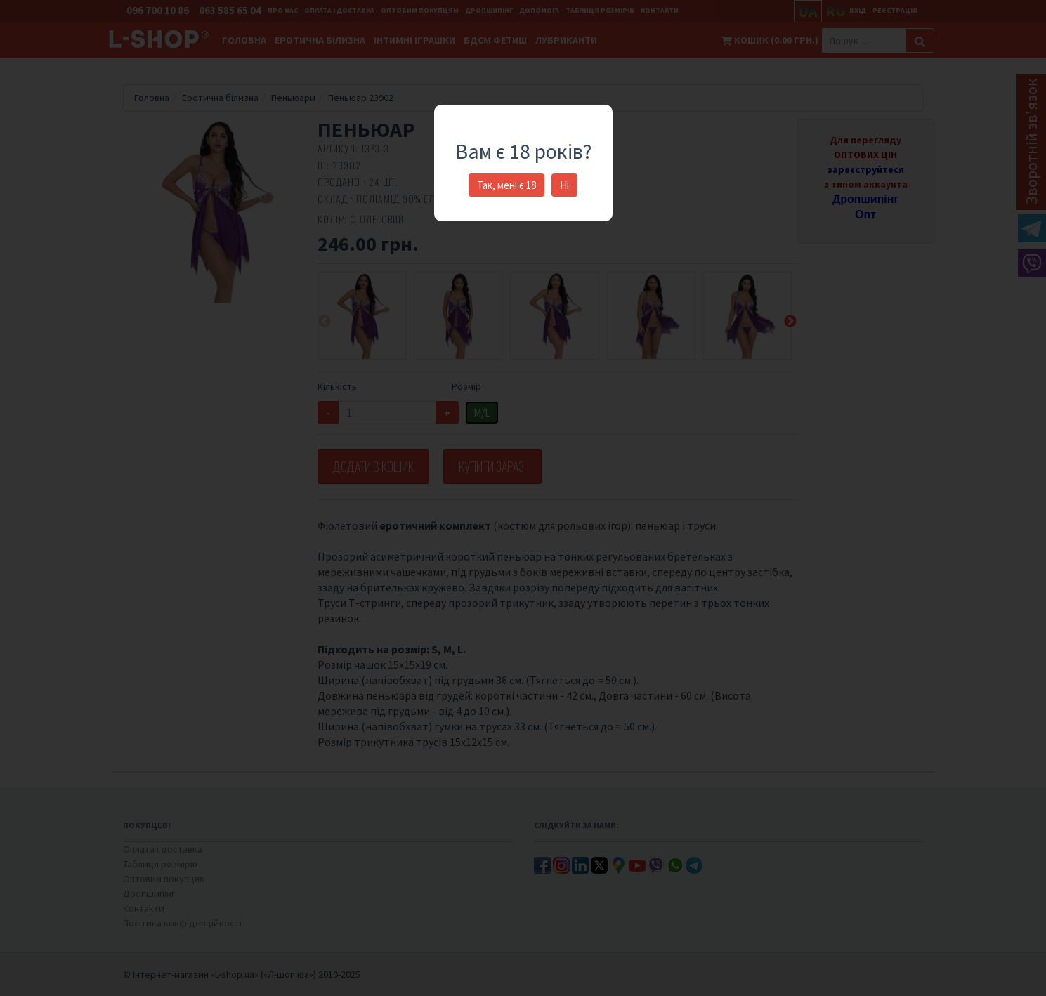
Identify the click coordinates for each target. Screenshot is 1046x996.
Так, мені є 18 (506, 185)
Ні (564, 185)
